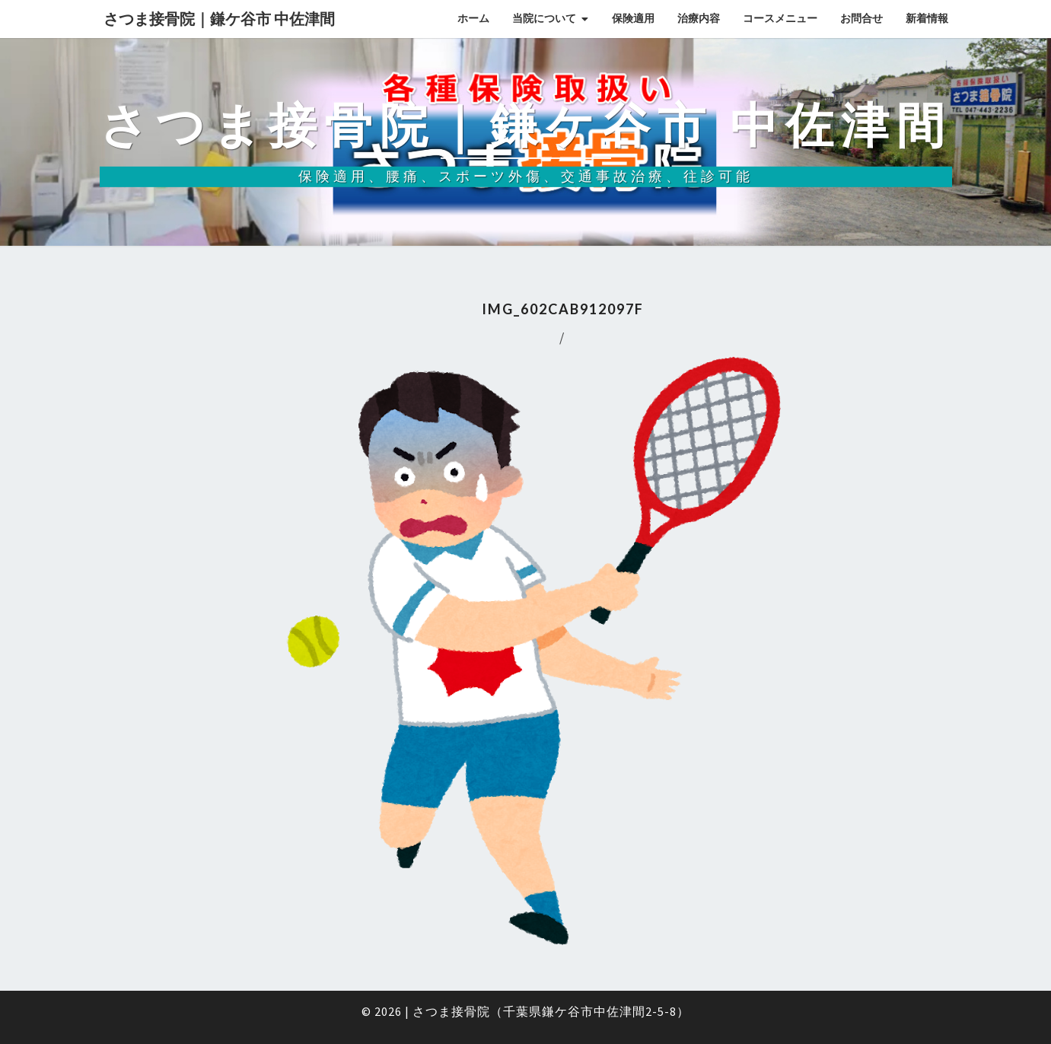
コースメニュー (780, 18)
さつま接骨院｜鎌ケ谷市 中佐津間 (219, 18)
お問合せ (861, 18)
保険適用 (633, 18)
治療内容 (698, 18)
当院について (544, 18)
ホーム (473, 18)
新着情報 (927, 18)
